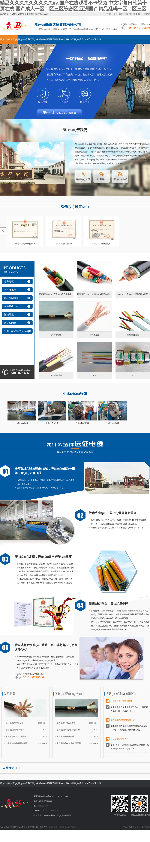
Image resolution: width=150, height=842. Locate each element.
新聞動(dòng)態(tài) (63, 39)
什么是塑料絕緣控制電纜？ (17, 743)
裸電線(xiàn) (10, 323)
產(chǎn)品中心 (39, 39)
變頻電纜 (9, 314)
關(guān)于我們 (25, 39)
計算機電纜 (10, 289)
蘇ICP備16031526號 (67, 827)
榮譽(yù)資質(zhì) (80, 39)
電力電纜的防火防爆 (65, 736)
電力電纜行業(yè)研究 (66, 723)
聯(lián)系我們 (144, 14)
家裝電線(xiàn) (11, 306)
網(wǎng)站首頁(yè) (9, 39)
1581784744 (43, 806)
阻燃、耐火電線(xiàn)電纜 (17, 331)
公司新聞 (9, 693)
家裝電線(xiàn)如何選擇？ (17, 736)
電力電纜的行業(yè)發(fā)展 (68, 730)
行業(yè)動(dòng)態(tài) (69, 693)
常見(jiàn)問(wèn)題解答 (121, 693)
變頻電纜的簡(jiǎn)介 (15, 730)
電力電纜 (9, 281)
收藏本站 (111, 14)
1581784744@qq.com (49, 811)
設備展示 (50, 39)
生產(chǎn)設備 (75, 394)
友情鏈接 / (9, 768)
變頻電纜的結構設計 (14, 723)
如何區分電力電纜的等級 (121, 701)
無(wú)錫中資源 (143, 827)
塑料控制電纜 (11, 298)
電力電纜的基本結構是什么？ (123, 720)
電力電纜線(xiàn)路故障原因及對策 (70, 743)
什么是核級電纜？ (118, 739)
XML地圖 (53, 827)
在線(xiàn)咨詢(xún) (126, 14)
